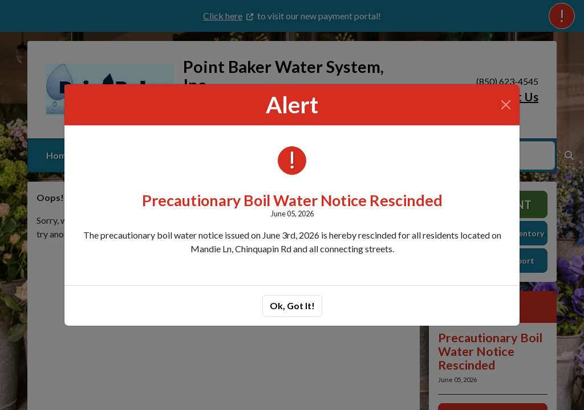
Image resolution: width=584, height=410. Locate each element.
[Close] (506, 105)
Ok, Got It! (292, 305)
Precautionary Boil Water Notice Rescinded (292, 200)
